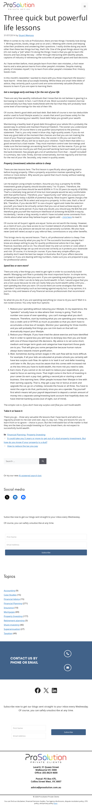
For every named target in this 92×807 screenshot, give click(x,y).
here (55, 803)
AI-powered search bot (30, 475)
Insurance (9, 607)
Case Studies (10, 594)
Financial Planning (16, 434)
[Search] (42, 461)
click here (67, 217)
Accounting (9, 590)
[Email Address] (46, 545)
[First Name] (46, 537)
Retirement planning (14, 620)
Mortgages (9, 612)
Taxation (8, 633)
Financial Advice (12, 599)
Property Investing (36, 434)
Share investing (11, 624)
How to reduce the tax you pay (22, 446)
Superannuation (12, 629)
